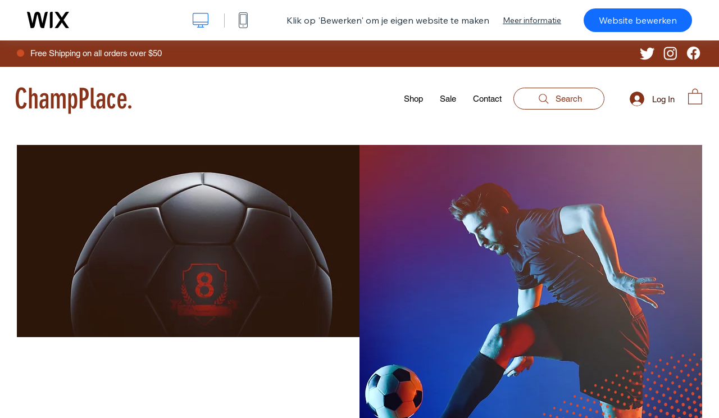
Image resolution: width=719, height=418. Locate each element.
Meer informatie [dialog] (532, 20)
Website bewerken (638, 20)
